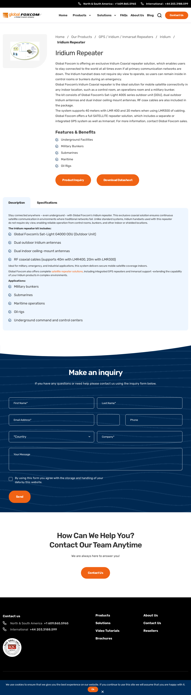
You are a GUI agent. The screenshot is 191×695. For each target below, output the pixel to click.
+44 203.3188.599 (176, 3)
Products (79, 15)
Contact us (152, 623)
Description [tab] (16, 202)
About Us (137, 15)
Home (63, 15)
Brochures (104, 638)
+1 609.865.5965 (125, 3)
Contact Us (177, 15)
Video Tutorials (107, 631)
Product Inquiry (73, 180)
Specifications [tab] (47, 202)
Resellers (150, 631)
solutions (103, 623)
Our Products (81, 37)
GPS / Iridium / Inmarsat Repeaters (126, 37)
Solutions (104, 15)
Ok (92, 689)
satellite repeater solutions (67, 271)
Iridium (165, 37)
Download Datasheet (118, 180)
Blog (150, 15)
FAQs (124, 15)
